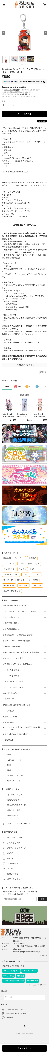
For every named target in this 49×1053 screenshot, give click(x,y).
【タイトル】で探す (11, 670)
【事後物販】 (8, 740)
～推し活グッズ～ (10, 693)
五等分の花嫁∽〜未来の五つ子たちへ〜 (20, 635)
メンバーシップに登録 (11, 90)
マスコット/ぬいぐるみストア (15, 734)
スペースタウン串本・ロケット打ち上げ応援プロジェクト (21, 728)
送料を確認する (25, 94)
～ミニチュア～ (9, 699)
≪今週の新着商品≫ (11, 629)
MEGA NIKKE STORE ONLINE (14, 606)
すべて (7, 386)
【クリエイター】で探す (13, 687)
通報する (43, 372)
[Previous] (3, 33)
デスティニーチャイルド (13, 658)
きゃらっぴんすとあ (11, 617)
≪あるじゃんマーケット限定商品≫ (18, 664)
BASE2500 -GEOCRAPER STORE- (17, 705)
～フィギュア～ (9, 711)
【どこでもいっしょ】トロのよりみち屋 (20, 611)
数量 (3, 101)
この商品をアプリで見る (24, 365)
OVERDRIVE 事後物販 (12, 647)
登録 (42, 899)
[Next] (45, 33)
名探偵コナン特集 (10, 717)
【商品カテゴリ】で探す (13, 682)
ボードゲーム (8, 722)
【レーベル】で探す (11, 676)
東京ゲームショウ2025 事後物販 (17, 641)
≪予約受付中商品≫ (11, 623)
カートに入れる (24, 114)
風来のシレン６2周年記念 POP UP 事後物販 (21, 652)
